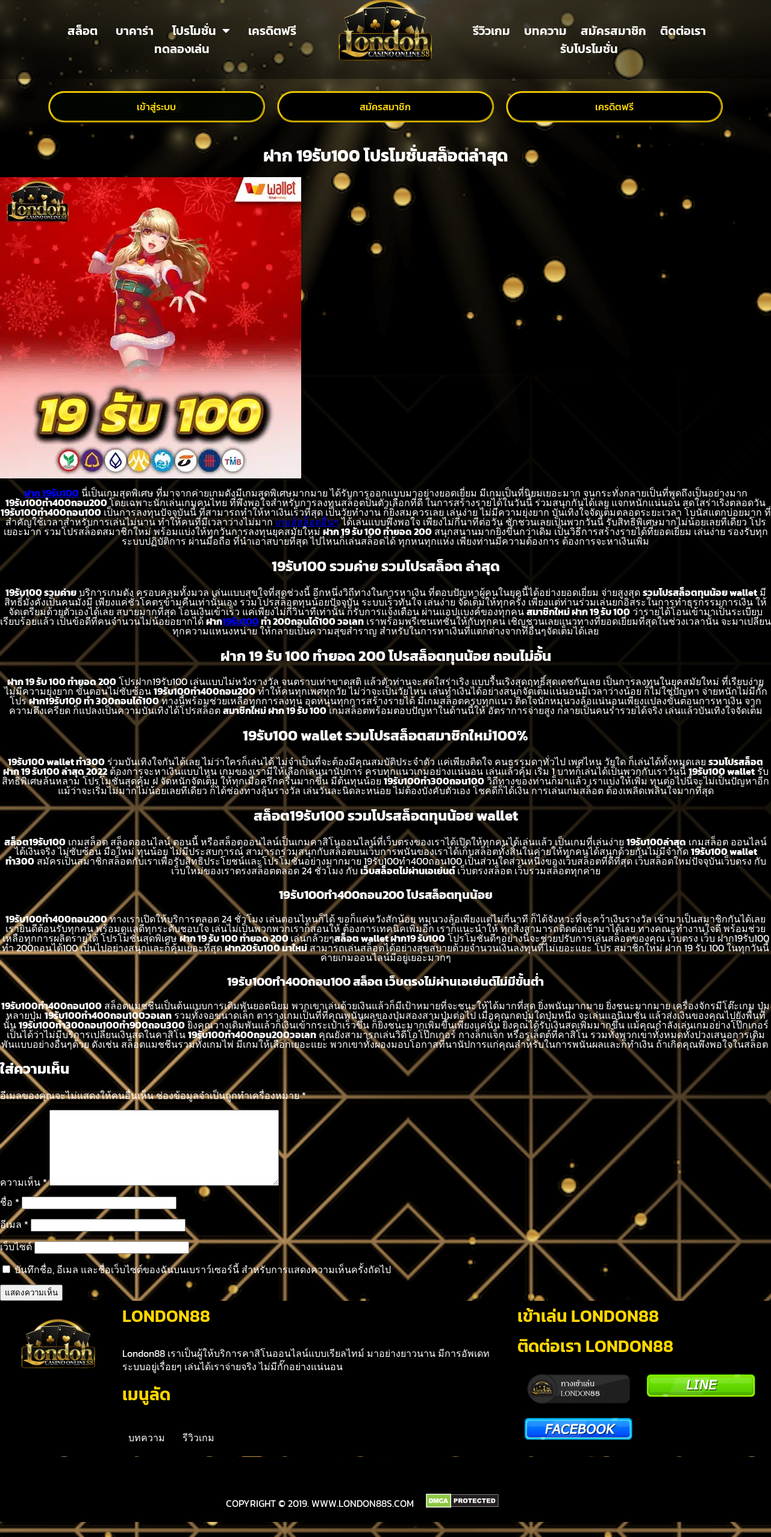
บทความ (545, 31)
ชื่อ (9, 1216)
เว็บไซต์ (16, 1261)
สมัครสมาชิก (613, 31)
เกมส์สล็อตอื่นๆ (307, 522)
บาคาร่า (135, 31)
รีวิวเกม (491, 31)
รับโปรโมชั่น (589, 49)
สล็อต (82, 31)
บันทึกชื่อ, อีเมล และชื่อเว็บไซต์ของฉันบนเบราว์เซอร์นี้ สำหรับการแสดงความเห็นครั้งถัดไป (202, 1284)
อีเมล (14, 1239)
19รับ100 (240, 621)
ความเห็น (23, 1196)
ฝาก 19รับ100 (51, 493)
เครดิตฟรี (272, 31)
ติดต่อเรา (683, 31)
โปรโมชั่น (201, 31)
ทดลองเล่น (182, 49)
